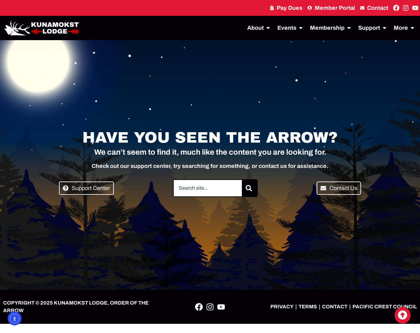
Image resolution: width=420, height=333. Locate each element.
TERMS (308, 306)
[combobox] (207, 188)
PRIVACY (282, 306)
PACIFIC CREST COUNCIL (384, 306)
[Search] (250, 188)
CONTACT (334, 306)
